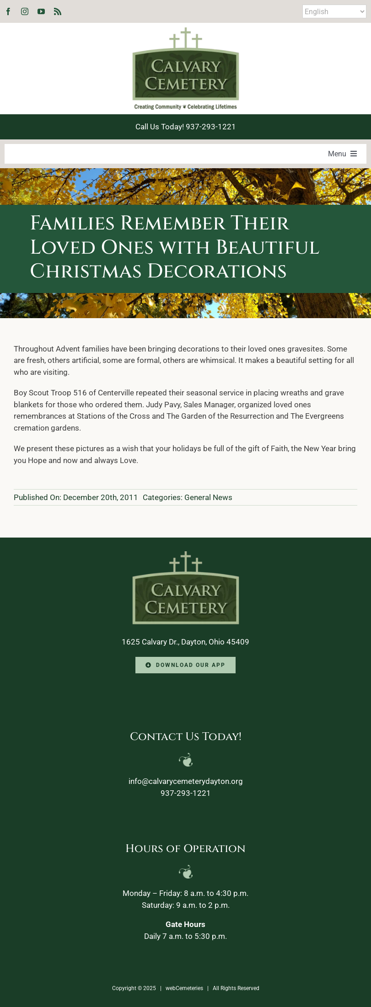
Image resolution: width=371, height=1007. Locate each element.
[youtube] (41, 11)
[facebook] (8, 11)
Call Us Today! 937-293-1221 (185, 126)
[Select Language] (334, 11)
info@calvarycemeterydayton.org (186, 781)
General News (208, 497)
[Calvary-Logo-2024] (186, 31)
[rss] (57, 11)
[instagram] (24, 11)
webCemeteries (184, 988)
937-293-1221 (186, 793)
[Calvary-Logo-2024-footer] (186, 554)
